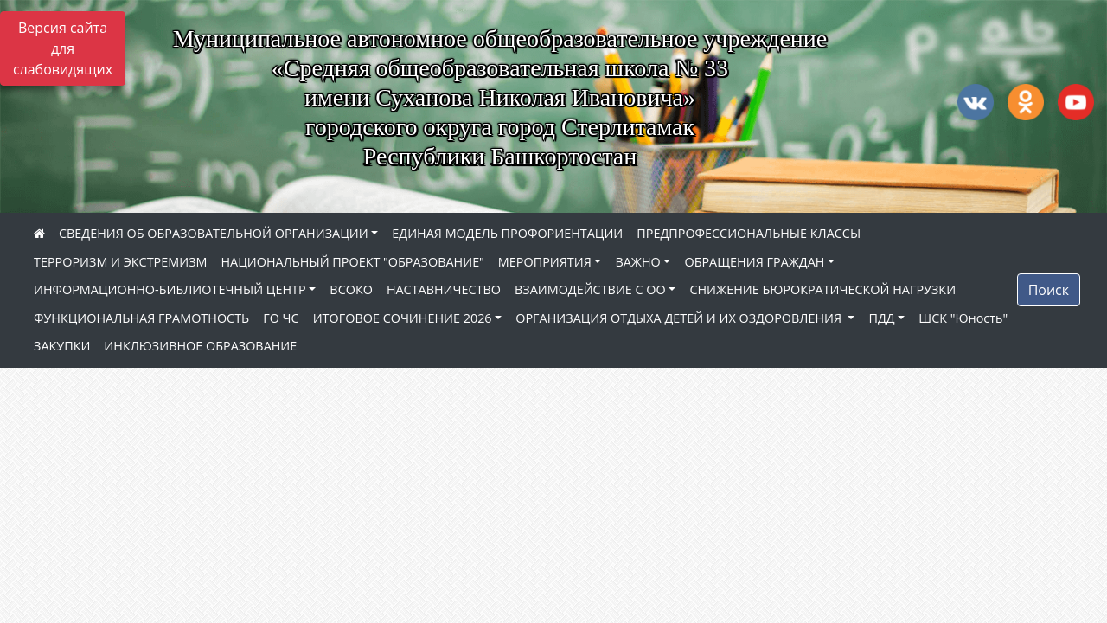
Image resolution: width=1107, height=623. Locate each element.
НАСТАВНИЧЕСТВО (444, 289)
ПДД (881, 318)
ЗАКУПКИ (62, 345)
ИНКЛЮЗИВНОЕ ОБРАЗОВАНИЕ (200, 345)
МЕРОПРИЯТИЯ (545, 262)
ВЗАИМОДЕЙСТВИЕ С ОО (590, 289)
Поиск (1048, 289)
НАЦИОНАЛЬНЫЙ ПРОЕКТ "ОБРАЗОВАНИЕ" (352, 262)
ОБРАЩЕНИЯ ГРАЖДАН (754, 262)
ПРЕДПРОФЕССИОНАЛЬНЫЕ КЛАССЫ (749, 233)
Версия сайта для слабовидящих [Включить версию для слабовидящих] (62, 48)
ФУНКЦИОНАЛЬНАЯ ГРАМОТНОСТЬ (141, 318)
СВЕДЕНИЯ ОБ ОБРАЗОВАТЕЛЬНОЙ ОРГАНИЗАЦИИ (213, 233)
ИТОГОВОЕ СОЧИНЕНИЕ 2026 (402, 318)
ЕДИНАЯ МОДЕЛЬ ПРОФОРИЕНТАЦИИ (507, 233)
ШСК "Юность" (963, 318)
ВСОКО (351, 289)
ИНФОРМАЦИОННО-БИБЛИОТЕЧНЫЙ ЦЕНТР (170, 289)
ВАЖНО (637, 262)
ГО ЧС (280, 318)
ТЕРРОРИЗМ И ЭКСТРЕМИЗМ (120, 262)
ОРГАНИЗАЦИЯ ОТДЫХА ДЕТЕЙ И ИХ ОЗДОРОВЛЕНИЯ (680, 318)
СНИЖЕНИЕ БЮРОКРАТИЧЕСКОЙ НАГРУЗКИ (822, 289)
